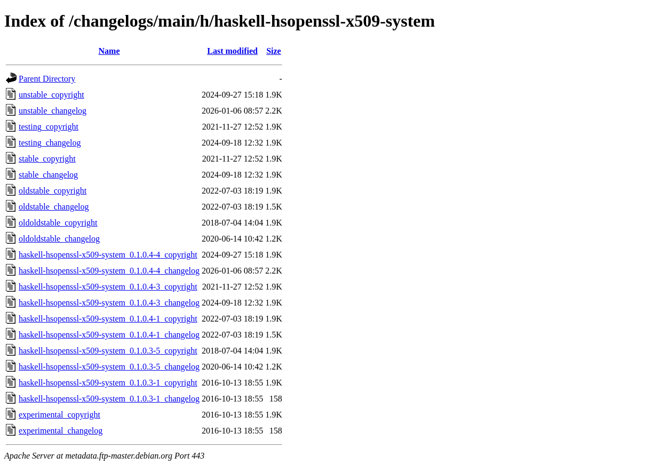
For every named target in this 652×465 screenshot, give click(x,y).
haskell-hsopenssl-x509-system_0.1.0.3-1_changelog (109, 398)
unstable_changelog (52, 110)
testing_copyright (48, 126)
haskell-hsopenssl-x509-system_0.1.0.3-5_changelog (109, 366)
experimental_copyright (59, 414)
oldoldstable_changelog (59, 238)
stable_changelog (48, 174)
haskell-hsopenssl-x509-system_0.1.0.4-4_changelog (109, 270)
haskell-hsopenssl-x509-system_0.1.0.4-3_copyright (108, 286)
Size (273, 50)
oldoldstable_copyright (58, 222)
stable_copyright (47, 158)
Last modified (232, 50)
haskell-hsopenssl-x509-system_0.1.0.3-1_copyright (108, 382)
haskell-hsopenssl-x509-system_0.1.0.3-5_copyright (108, 350)
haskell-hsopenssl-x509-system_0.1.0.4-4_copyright (108, 254)
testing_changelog (50, 142)
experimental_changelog (60, 430)
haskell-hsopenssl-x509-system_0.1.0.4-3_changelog (109, 302)
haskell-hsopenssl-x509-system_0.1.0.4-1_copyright (108, 318)
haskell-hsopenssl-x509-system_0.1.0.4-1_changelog (109, 334)
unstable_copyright (51, 94)
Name (109, 50)
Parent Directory (47, 78)
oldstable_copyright (52, 190)
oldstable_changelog (54, 206)
